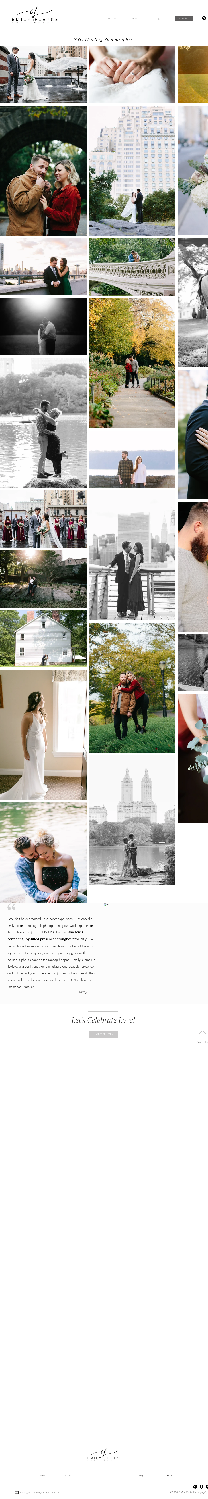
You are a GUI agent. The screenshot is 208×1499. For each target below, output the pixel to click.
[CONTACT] (184, 18)
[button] (111, 18)
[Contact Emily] (103, 1034)
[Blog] (141, 1475)
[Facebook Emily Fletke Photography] (201, 1487)
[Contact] (168, 1475)
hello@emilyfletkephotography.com (40, 1492)
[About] (42, 1475)
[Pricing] (68, 1475)
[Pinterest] (204, 18)
